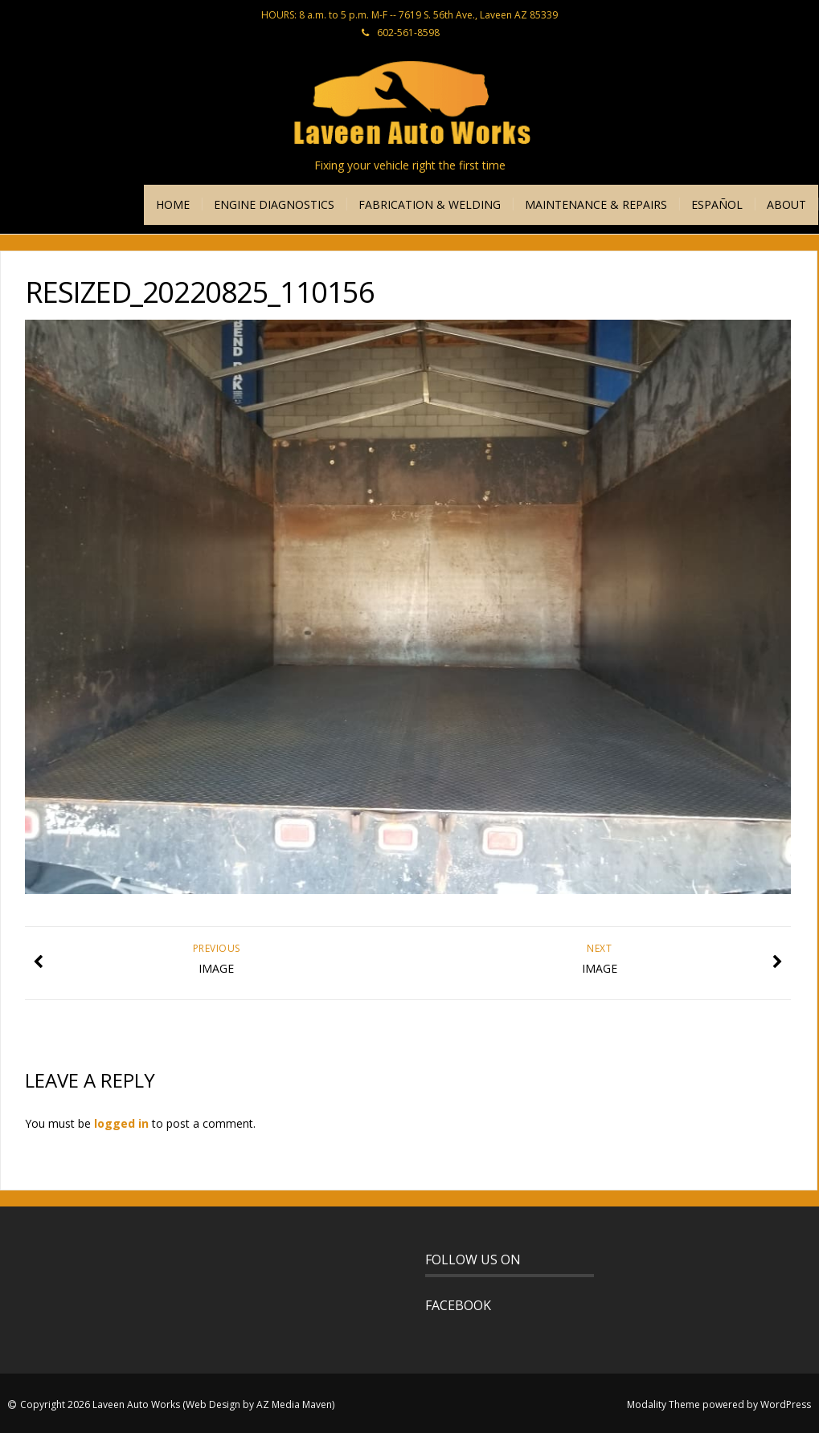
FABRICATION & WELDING (429, 204)
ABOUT (786, 204)
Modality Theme (663, 1404)
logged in (121, 1123)
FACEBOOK (458, 1305)
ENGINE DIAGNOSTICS (274, 204)
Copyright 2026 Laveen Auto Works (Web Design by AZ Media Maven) (177, 1404)
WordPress (785, 1404)
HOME (173, 204)
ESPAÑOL (717, 204)
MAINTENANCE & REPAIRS (596, 204)
